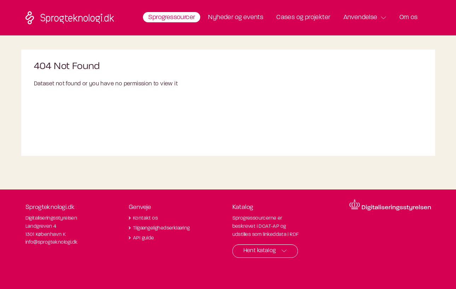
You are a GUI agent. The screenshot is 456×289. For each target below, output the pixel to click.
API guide (143, 238)
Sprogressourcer (171, 17)
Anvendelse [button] (360, 17)
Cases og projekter (303, 17)
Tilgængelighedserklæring (161, 228)
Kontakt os (145, 218)
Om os (408, 17)
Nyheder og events (235, 17)
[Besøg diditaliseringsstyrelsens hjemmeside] (390, 205)
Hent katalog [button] (259, 251)
